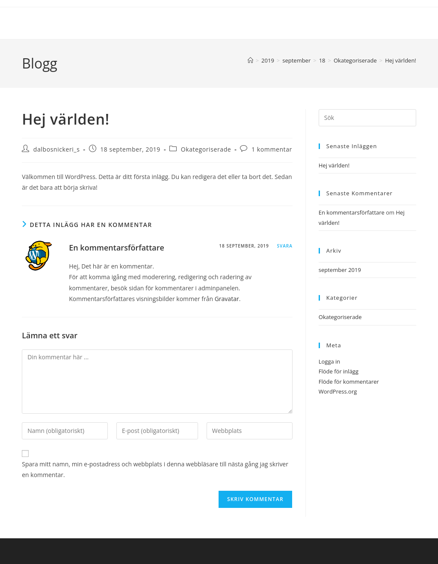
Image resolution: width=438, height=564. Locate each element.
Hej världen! (400, 60)
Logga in (329, 361)
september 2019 (340, 270)
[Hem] (250, 60)
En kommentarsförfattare (116, 247)
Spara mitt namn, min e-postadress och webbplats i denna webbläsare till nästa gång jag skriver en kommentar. (155, 469)
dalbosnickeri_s (56, 149)
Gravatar (227, 299)
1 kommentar (272, 149)
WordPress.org (338, 391)
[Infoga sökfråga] (367, 117)
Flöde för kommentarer (349, 381)
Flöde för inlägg (338, 371)
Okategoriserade (206, 149)
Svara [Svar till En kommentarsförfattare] (284, 246)
